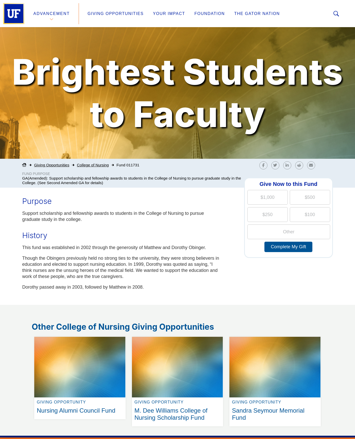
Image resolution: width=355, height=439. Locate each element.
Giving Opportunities (116, 13)
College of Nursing (93, 165)
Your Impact (169, 13)
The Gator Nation (257, 13)
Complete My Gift (288, 246)
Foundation (209, 13)
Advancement (51, 13)
